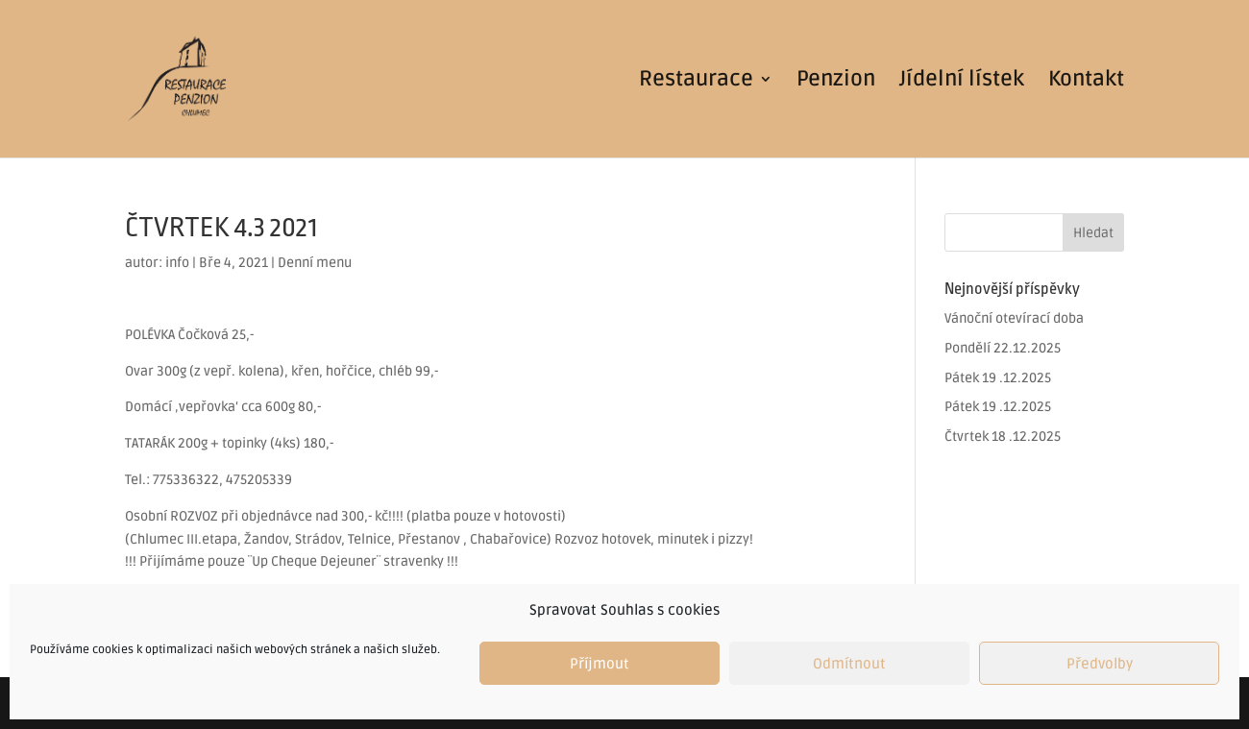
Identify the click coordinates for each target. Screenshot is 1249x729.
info (177, 263)
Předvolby (1099, 663)
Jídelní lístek (961, 81)
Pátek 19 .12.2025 (997, 378)
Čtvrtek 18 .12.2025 (1002, 436)
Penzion (835, 81)
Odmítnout (849, 663)
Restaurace (696, 81)
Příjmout (599, 663)
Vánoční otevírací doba (1014, 318)
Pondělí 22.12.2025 (1002, 348)
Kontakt (1086, 81)
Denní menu (315, 263)
